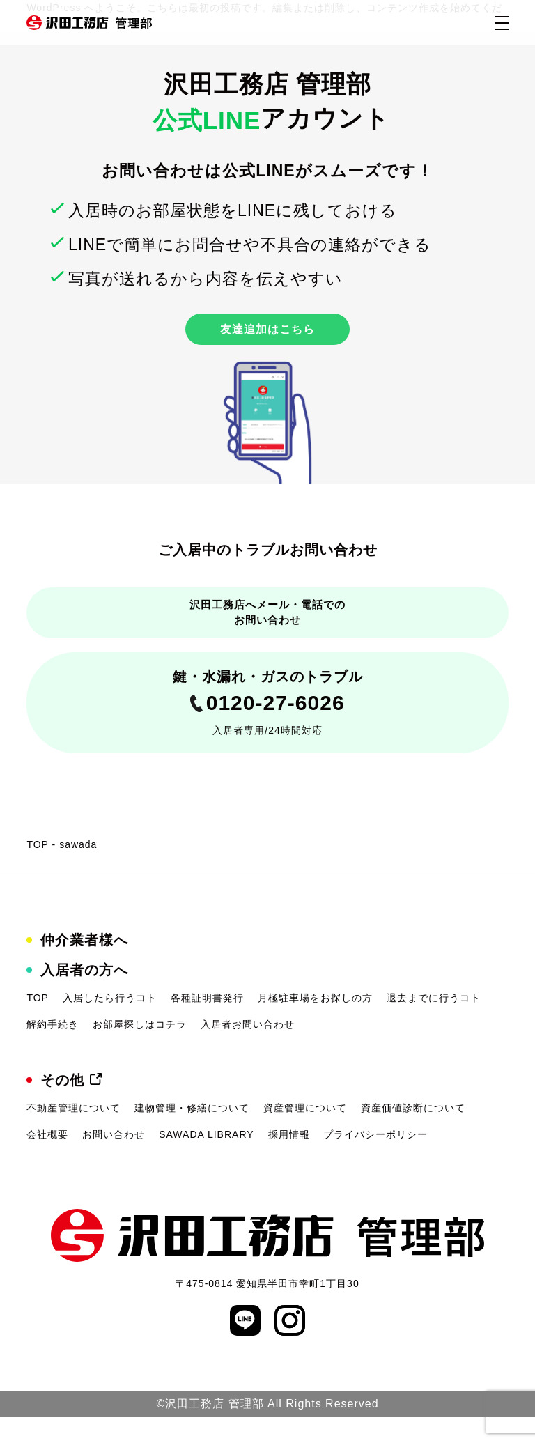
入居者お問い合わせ (248, 1050)
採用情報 (289, 1160)
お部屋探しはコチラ (140, 1050)
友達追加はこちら (267, 332)
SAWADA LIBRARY (206, 1160)
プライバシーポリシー (375, 1160)
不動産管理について (73, 1134)
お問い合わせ (113, 1160)
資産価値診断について (413, 1134)
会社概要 (47, 1160)
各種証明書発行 (207, 1023)
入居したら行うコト (110, 1023)
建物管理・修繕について (191, 1134)
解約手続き (52, 1050)
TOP (37, 870)
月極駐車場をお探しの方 (315, 1023)
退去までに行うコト (434, 1023)
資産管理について (305, 1134)
